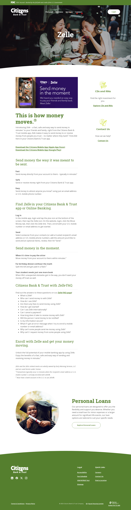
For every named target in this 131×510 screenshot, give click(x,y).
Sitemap (80, 484)
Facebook (17, 478)
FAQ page (65, 292)
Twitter (21, 478)
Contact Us (103, 140)
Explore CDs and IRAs (103, 105)
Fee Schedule (82, 476)
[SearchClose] (101, 12)
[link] (114, 503)
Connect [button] (78, 12)
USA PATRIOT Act (83, 480)
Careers (98, 472)
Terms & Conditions (18, 503)
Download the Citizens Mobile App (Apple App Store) (40, 147)
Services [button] (69, 12)
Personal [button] (49, 12)
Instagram (26, 478)
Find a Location (101, 480)
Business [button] (59, 12)
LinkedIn (12, 478)
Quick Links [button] (100, 467)
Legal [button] (79, 467)
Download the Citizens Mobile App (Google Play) (38, 150)
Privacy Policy (30, 503)
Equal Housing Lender (96, 503)
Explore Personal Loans (86, 425)
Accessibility (82, 472)
